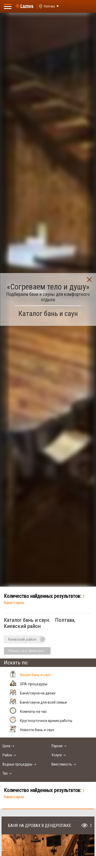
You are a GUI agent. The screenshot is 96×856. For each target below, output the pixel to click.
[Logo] (24, 6)
